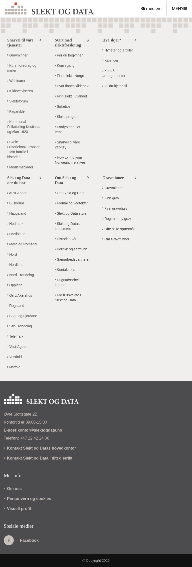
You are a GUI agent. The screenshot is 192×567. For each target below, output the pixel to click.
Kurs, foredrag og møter (21, 67)
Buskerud (15, 203)
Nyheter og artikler (117, 50)
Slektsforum (17, 101)
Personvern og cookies (27, 499)
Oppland (15, 285)
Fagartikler (16, 111)
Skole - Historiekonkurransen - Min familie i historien (23, 149)
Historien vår (65, 239)
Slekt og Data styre (70, 213)
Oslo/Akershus (19, 295)
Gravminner (17, 55)
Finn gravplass (114, 208)
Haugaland (16, 213)
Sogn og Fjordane (22, 316)
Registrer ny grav (116, 219)
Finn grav (110, 198)
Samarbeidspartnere (72, 259)
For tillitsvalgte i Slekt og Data (68, 297)
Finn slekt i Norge (69, 76)
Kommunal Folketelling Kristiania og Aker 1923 (23, 127)
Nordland (15, 265)
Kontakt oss (65, 270)
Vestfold (14, 357)
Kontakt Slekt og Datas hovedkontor (40, 448)
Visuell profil (17, 509)
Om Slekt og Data (69, 193)
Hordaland (16, 234)
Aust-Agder (17, 193)
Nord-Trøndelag (20, 275)
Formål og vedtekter (71, 203)
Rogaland (15, 306)
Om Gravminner (115, 239)
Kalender (110, 60)
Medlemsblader (20, 167)
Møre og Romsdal (22, 244)
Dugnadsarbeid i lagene (68, 282)
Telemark (15, 336)
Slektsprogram (67, 117)
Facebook (21, 540)
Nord (12, 254)
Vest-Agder (17, 347)
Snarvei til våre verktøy (67, 144)
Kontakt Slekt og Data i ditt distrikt (38, 458)
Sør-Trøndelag (19, 326)
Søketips (62, 106)
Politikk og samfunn (71, 249)
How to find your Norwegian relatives (70, 159)
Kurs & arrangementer (113, 73)
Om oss (13, 489)
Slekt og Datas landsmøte (67, 226)
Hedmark (15, 224)
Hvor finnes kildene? (72, 86)
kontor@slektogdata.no (40, 430)
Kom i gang (65, 65)
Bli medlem (151, 8)
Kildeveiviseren (20, 91)
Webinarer (16, 81)
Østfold (13, 367)
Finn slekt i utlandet (71, 96)
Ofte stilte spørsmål (118, 229)
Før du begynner (69, 55)
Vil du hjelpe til (114, 86)
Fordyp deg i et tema (67, 129)
